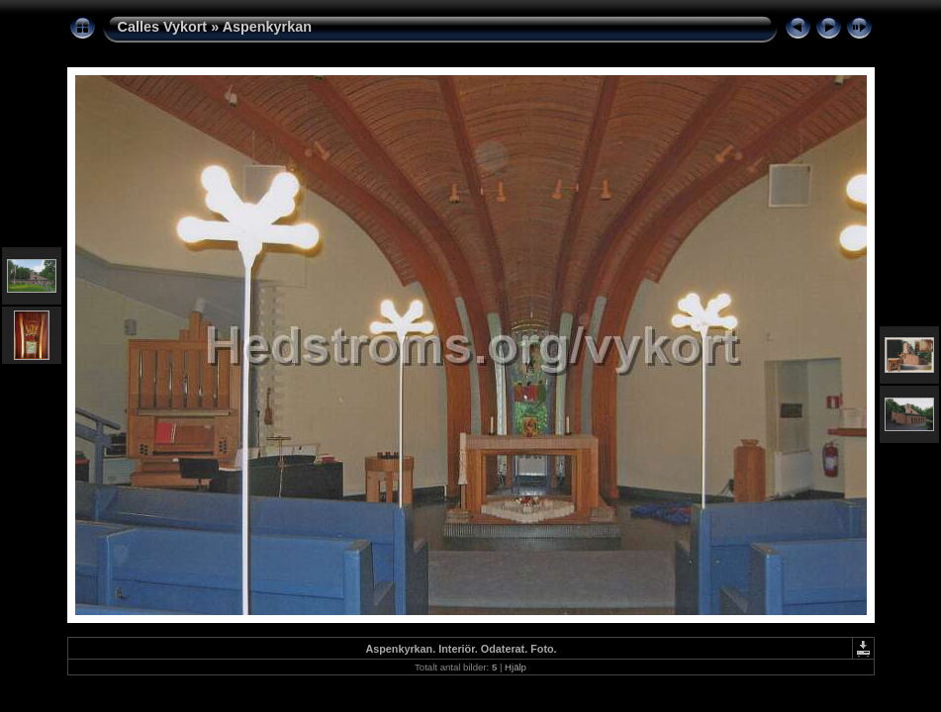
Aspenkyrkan (267, 27)
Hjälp (515, 667)
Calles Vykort (163, 27)
